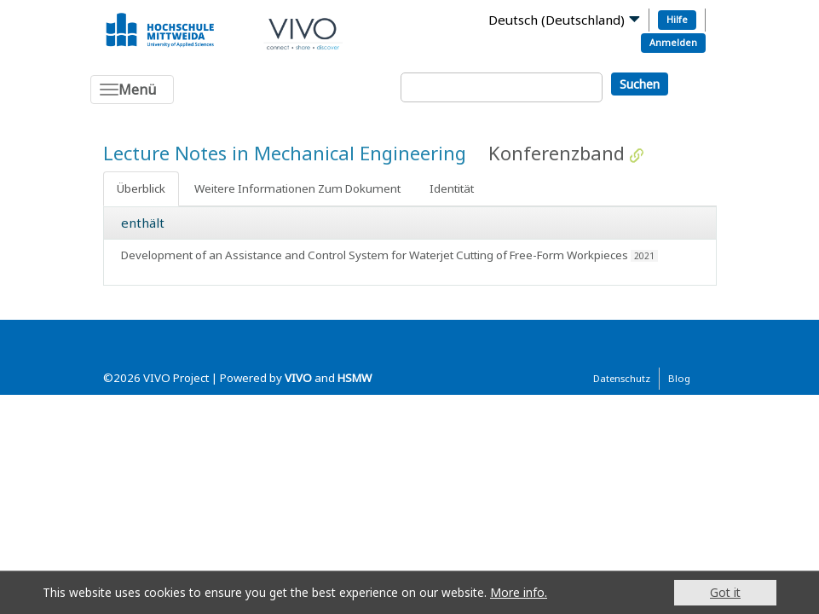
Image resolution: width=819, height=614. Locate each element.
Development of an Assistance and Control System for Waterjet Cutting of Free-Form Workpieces (374, 255)
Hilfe (677, 19)
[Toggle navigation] (132, 89)
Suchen (640, 84)
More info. (518, 592)
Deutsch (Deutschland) (556, 19)
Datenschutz (621, 378)
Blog (679, 378)
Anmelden (673, 42)
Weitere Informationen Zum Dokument (297, 188)
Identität (452, 188)
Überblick (141, 188)
